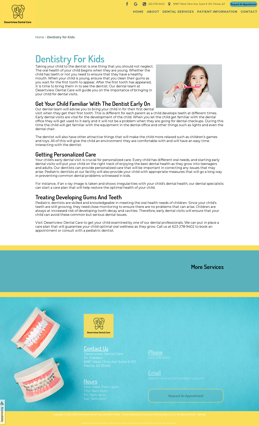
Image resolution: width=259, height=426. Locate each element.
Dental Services (178, 12)
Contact (249, 12)
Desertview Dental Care (90, 412)
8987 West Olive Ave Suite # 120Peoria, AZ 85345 (110, 367)
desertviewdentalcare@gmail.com (176, 380)
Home (138, 12)
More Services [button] (207, 265)
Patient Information (217, 12)
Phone (155, 354)
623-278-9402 (159, 360)
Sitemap (201, 412)
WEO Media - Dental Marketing (124, 412)
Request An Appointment (243, 4)
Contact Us (96, 351)
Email (154, 374)
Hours (91, 384)
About (153, 12)
